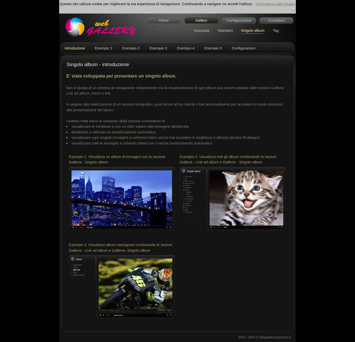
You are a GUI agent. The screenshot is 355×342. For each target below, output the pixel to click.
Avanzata (201, 30)
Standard (225, 30)
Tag (276, 30)
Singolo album (253, 30)
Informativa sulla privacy (275, 4)
